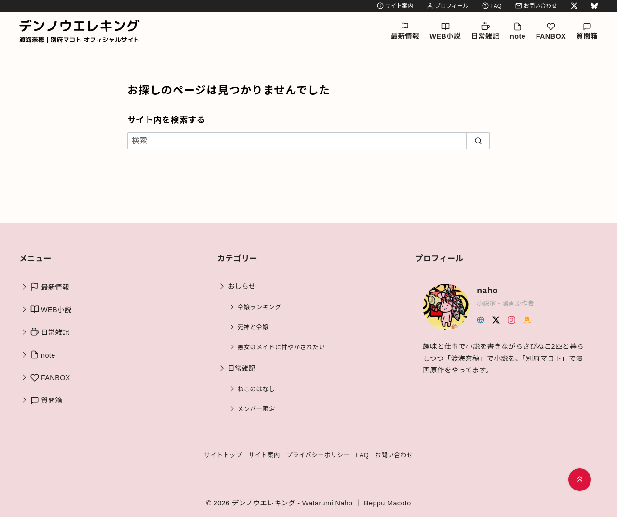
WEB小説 (444, 31)
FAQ (492, 6)
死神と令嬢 (253, 327)
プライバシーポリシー (318, 455)
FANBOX (551, 31)
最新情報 (405, 31)
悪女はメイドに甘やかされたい (281, 347)
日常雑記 (485, 31)
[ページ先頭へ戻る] (579, 479)
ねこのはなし (256, 389)
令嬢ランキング (260, 307)
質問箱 (587, 31)
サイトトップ (223, 455)
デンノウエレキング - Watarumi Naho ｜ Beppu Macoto (321, 503)
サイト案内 (395, 6)
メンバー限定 (256, 409)
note (517, 31)
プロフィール (448, 6)
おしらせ (241, 286)
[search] (478, 140)
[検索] (308, 140)
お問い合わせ (536, 6)
